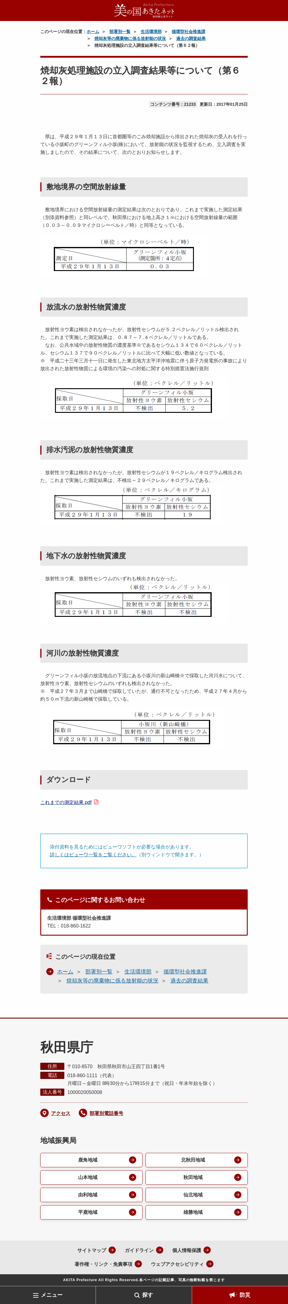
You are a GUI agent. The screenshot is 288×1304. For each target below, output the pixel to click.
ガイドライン (139, 1250)
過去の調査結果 (191, 38)
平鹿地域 (87, 1212)
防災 (245, 1295)
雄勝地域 (193, 1212)
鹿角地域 (87, 1159)
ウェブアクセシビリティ (177, 1264)
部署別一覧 (119, 31)
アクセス (60, 1113)
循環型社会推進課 (188, 31)
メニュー (52, 1295)
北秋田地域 (193, 1159)
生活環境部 (151, 31)
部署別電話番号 (106, 1113)
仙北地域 (193, 1194)
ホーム (93, 31)
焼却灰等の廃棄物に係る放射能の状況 (130, 38)
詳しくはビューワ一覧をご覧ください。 (93, 854)
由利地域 (87, 1194)
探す (147, 1295)
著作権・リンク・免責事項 (103, 1264)
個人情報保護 (186, 1250)
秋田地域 (193, 1177)
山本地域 (87, 1177)
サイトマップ (91, 1250)
